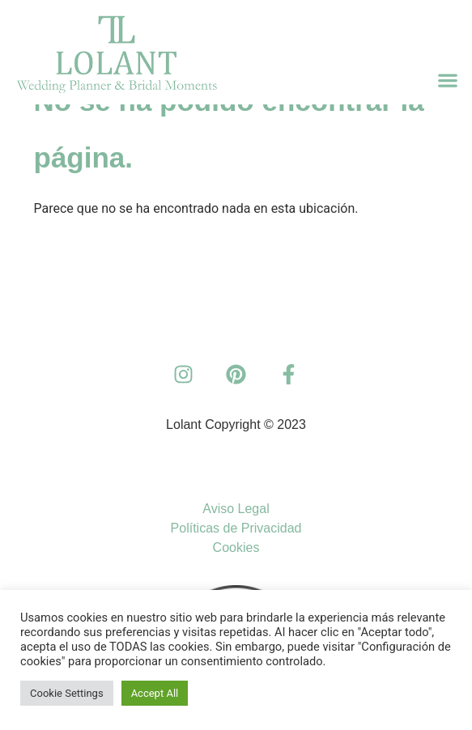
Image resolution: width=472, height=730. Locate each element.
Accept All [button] (155, 693)
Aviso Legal (235, 509)
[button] (448, 80)
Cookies (236, 547)
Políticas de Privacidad (236, 528)
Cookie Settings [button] (67, 693)
